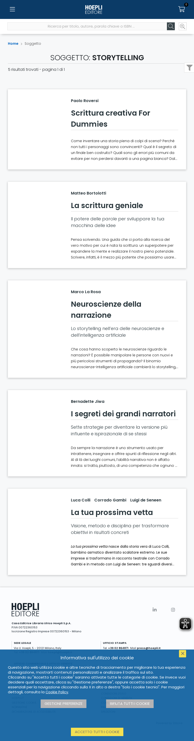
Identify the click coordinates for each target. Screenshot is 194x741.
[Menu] (12, 9)
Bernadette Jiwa (87, 401)
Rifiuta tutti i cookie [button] (130, 703)
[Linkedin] (155, 610)
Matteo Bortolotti (88, 193)
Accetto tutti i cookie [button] (97, 731)
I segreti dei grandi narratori (123, 414)
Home (13, 43)
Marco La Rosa (86, 292)
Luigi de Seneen (145, 500)
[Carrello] (181, 9)
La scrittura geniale (107, 205)
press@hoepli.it (149, 648)
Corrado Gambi (110, 500)
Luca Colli (80, 500)
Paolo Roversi (84, 101)
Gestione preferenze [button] (63, 703)
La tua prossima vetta (112, 512)
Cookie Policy (57, 692)
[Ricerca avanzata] (182, 27)
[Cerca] (170, 27)
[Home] (97, 10)
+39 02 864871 (118, 648)
